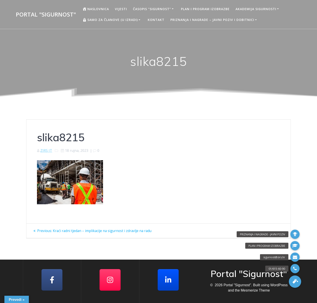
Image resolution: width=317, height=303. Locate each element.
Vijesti (121, 9)
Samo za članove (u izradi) (110, 20)
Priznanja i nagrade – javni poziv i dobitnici (212, 20)
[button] (295, 281)
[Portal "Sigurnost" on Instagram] (110, 280)
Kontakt (156, 20)
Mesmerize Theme (255, 290)
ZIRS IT (46, 150)
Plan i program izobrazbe (205, 9)
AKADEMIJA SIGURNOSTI (256, 9)
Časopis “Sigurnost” (152, 9)
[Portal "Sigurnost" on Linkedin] (168, 280)
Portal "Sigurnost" (46, 14)
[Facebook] (52, 280)
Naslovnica (95, 9)
